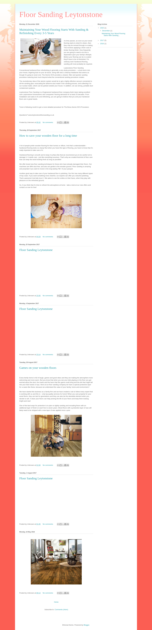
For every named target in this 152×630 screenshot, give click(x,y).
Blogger (86, 625)
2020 (102, 28)
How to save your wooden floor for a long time (48, 135)
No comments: (48, 122)
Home (56, 602)
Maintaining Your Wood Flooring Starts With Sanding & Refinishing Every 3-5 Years (53, 31)
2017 (102, 40)
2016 (102, 44)
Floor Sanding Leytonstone (36, 250)
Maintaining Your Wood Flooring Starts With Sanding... (113, 34)
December (106, 31)
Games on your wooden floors (37, 367)
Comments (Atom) (61, 609)
